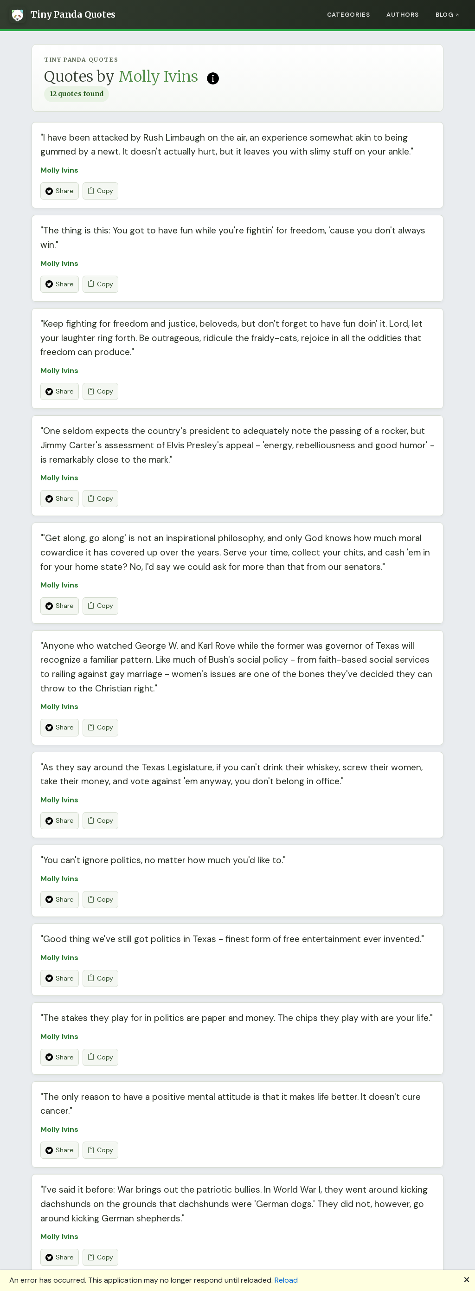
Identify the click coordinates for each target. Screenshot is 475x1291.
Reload (286, 1280)
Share (59, 191)
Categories (348, 15)
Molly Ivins (59, 170)
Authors (402, 15)
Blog (445, 15)
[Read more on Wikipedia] (212, 77)
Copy (100, 191)
